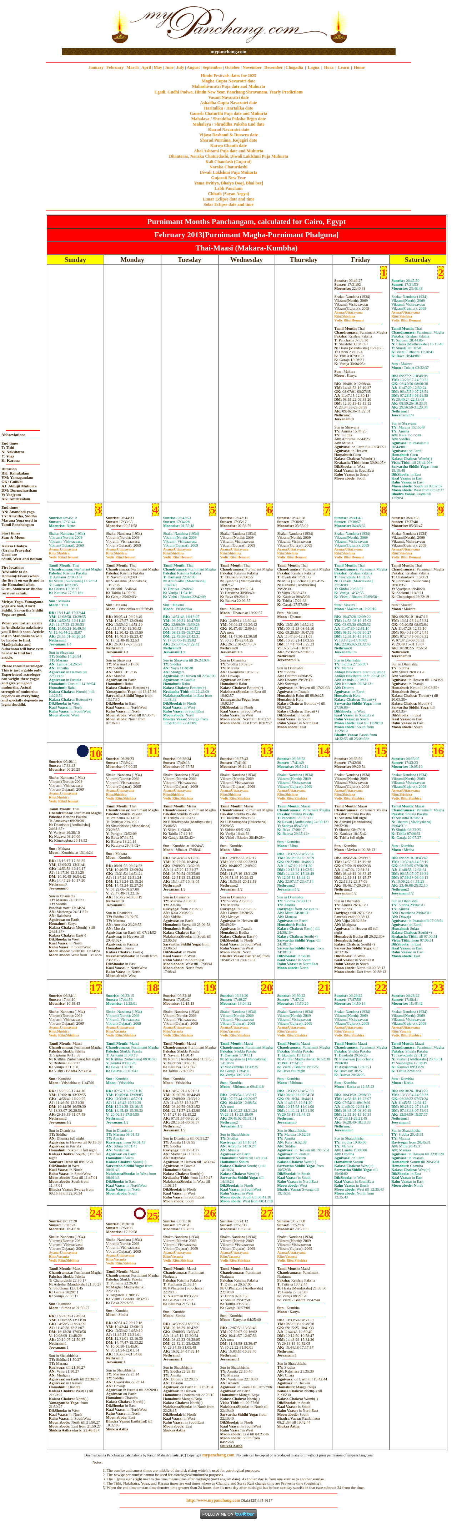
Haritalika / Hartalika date (228, 108)
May (158, 67)
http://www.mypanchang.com (213, 1500)
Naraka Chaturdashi (228, 166)
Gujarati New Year (228, 177)
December (273, 67)
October (232, 67)
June (169, 67)
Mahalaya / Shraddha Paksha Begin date (228, 118)
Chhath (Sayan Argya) (228, 193)
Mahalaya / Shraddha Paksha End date (228, 124)
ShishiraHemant (349, 318)
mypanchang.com (228, 51)
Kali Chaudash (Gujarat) (228, 161)
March (132, 67)
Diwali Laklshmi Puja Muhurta (228, 172)
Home (359, 67)
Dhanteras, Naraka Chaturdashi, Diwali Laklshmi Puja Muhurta (228, 156)
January (96, 67)
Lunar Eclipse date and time (228, 199)
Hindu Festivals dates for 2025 (228, 75)
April (146, 67)
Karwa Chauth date (228, 145)
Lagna (314, 67)
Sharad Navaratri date (228, 129)
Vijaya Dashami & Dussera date (228, 134)
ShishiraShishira (121, 796)
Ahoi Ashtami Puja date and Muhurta (228, 150)
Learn (343, 67)
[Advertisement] (84, 24)
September (212, 67)
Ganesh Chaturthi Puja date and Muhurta (228, 113)
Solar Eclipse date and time (228, 204)
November (252, 67)
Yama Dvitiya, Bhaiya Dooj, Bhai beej (228, 183)
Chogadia (294, 67)
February (115, 67)
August (193, 67)
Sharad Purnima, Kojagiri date (228, 140)
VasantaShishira (121, 1033)
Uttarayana (348, 312)
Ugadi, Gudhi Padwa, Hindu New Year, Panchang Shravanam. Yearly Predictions (228, 92)
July (180, 67)
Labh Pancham (228, 188)
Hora (328, 67)
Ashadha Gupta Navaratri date (228, 102)
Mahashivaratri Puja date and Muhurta (228, 86)
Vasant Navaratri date (228, 97)
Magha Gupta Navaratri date (228, 80)
